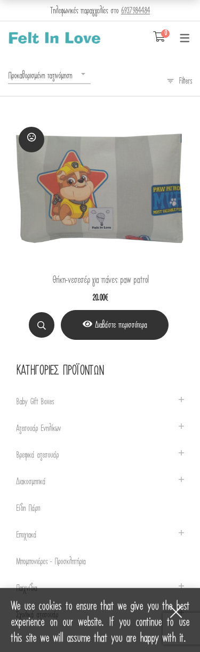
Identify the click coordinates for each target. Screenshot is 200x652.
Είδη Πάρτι (28, 508)
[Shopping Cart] (159, 37)
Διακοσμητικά (30, 481)
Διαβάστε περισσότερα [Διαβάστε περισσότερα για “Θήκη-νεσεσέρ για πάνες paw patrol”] (121, 325)
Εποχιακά (26, 535)
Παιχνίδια (26, 588)
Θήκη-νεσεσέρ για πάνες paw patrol (100, 280)
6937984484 (135, 11)
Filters (185, 81)
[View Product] (115, 325)
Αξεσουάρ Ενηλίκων (38, 428)
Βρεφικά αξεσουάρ (37, 455)
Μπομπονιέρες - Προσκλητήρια (50, 561)
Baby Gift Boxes (35, 402)
